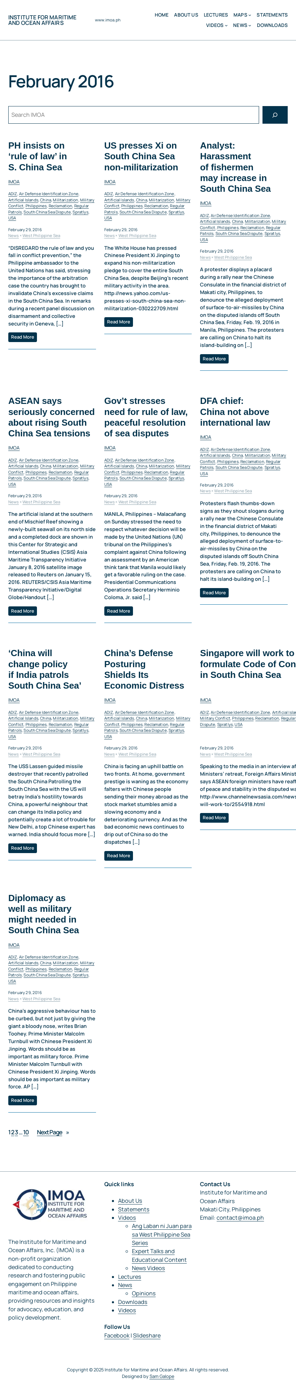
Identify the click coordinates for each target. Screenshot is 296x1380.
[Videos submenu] (226, 25)
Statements (134, 1209)
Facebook (117, 1335)
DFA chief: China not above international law (235, 412)
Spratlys (80, 212)
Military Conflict (215, 718)
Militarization (65, 199)
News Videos (148, 1268)
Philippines (36, 206)
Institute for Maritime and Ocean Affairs (42, 20)
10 (26, 1132)
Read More (22, 337)
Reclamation (61, 206)
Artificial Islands (23, 199)
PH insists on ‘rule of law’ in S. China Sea (37, 156)
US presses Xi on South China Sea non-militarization (141, 156)
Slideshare (147, 1335)
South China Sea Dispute (47, 212)
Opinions (144, 1293)
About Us (130, 1200)
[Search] (275, 115)
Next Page (53, 1132)
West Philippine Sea (41, 235)
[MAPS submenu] (249, 14)
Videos (215, 25)
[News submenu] (249, 25)
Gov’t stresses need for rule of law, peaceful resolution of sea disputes (146, 417)
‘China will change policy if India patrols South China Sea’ (45, 669)
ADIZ (12, 194)
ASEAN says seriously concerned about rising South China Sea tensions (51, 417)
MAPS (240, 14)
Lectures (129, 1276)
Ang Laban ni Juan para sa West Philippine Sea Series (162, 1234)
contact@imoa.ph (240, 1217)
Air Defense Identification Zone (48, 194)
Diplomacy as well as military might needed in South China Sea (43, 914)
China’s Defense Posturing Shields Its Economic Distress (144, 669)
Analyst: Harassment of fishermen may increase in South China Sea (235, 167)
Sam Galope (162, 1376)
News (240, 25)
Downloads (132, 1302)
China (45, 199)
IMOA (14, 182)
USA (12, 217)
